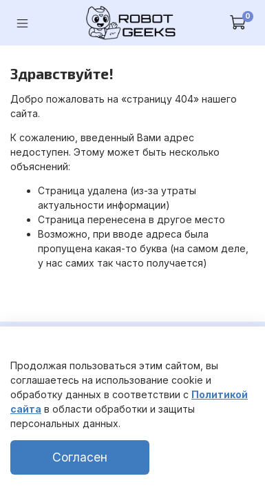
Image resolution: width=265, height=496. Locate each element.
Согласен (79, 457)
